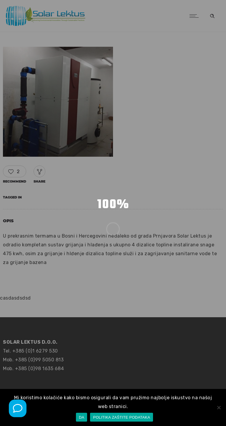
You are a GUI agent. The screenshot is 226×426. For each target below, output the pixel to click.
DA (81, 417)
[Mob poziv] (17, 408)
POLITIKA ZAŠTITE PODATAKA (121, 417)
